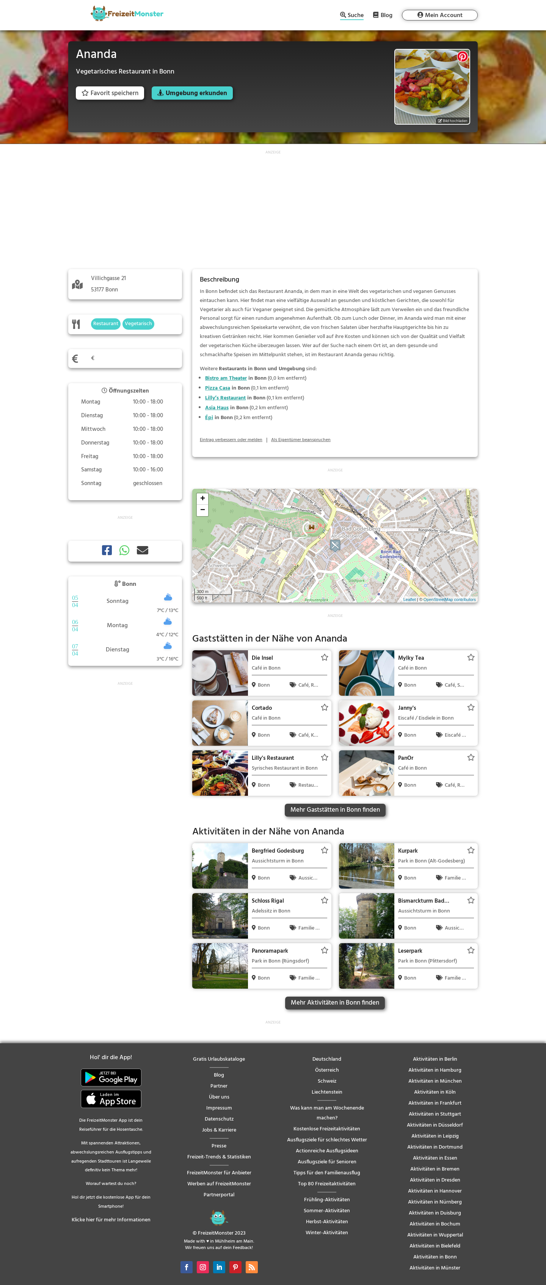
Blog (386, 15)
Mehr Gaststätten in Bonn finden (335, 810)
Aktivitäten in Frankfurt (434, 1103)
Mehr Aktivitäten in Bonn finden (335, 1003)
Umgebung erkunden (196, 93)
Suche (356, 16)
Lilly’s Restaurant (225, 398)
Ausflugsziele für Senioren (327, 1162)
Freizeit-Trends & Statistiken (219, 1157)
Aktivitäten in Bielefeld (435, 1246)
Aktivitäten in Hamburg (434, 1070)
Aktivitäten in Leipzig (435, 1136)
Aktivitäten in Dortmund (435, 1147)
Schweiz (327, 1081)
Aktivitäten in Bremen (435, 1169)
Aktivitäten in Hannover (435, 1191)
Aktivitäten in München (435, 1081)
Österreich (327, 1070)
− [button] (202, 510)
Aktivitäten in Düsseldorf (435, 1125)
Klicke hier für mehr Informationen (111, 1220)
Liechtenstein (327, 1092)
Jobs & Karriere (219, 1130)
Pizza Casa (217, 388)
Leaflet (409, 599)
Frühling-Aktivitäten (327, 1200)
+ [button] (202, 499)
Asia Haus (217, 408)
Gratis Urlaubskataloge (219, 1059)
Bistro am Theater (226, 378)
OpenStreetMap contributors (450, 599)
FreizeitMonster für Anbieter (219, 1173)
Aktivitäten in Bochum (435, 1224)
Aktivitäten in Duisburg (435, 1213)
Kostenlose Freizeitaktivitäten (326, 1129)
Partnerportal (219, 1195)
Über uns (219, 1097)
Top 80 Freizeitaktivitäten (327, 1184)
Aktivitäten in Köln (435, 1092)
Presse (219, 1146)
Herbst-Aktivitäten (327, 1222)
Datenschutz (219, 1119)
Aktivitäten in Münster (435, 1268)
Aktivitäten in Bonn (435, 1257)
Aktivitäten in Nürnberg (435, 1202)
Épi (209, 417)
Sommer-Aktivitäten (327, 1211)
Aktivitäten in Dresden (435, 1180)
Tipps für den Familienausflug (326, 1173)
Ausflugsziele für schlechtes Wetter (327, 1140)
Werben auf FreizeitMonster (219, 1184)
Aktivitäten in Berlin (435, 1059)
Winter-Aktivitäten (327, 1233)
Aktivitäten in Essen (435, 1158)
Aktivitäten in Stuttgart (435, 1114)
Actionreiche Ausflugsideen (327, 1151)
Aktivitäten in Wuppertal (435, 1235)
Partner (219, 1086)
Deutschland (326, 1059)
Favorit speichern (110, 93)
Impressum (219, 1108)
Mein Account (444, 15)
